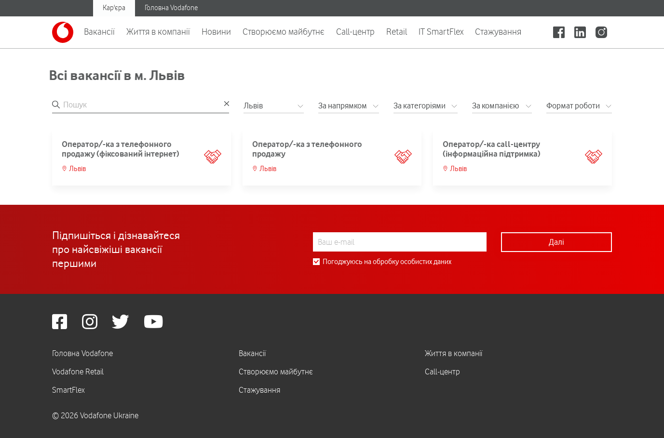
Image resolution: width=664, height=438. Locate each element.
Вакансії (99, 31)
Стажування (498, 31)
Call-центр (355, 31)
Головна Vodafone (171, 7)
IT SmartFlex (441, 31)
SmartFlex (68, 390)
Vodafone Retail (78, 371)
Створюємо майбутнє (284, 31)
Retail (396, 31)
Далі (556, 242)
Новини (216, 31)
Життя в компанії (158, 31)
